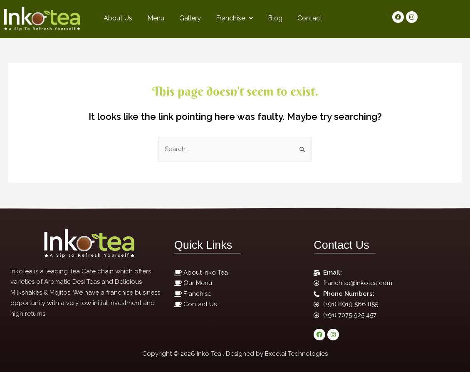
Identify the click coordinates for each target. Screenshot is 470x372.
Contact (309, 18)
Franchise (234, 18)
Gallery (190, 18)
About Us (118, 18)
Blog (275, 18)
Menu (155, 18)
